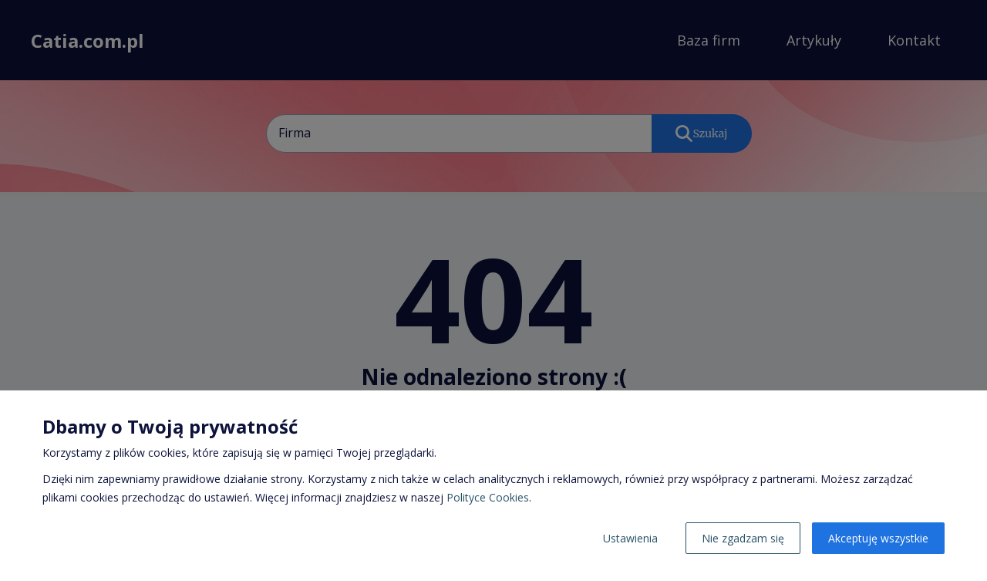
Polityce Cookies (487, 497)
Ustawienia (630, 538)
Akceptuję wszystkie (878, 538)
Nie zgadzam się (743, 538)
